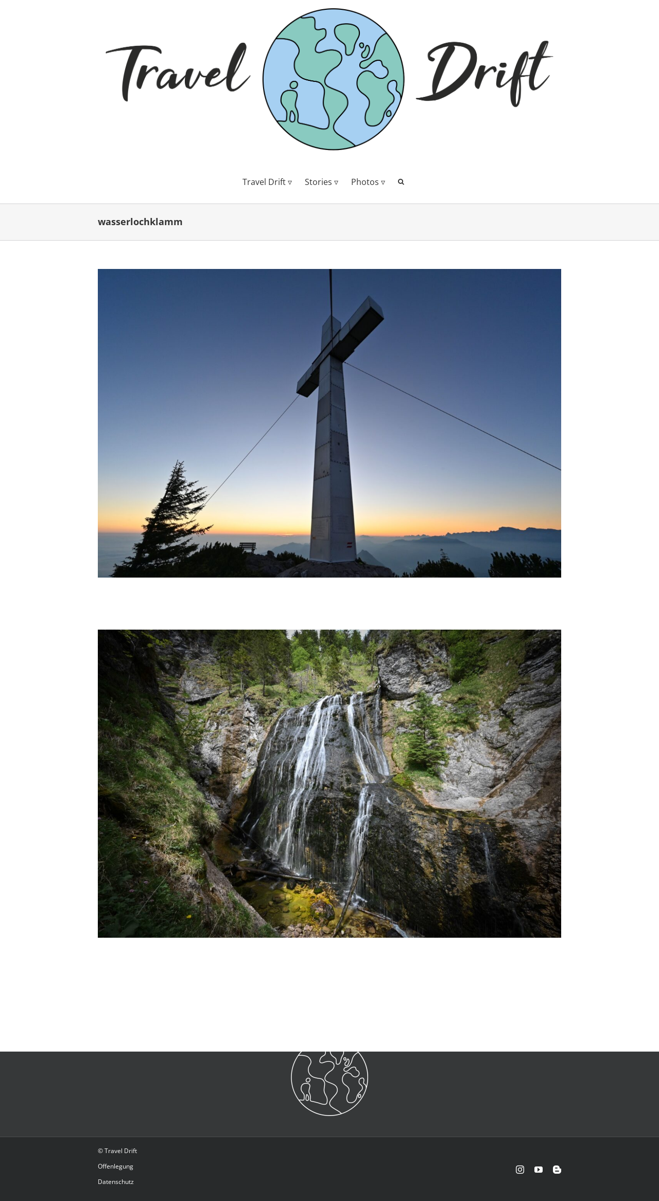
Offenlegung (115, 1166)
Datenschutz (116, 1181)
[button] (401, 181)
